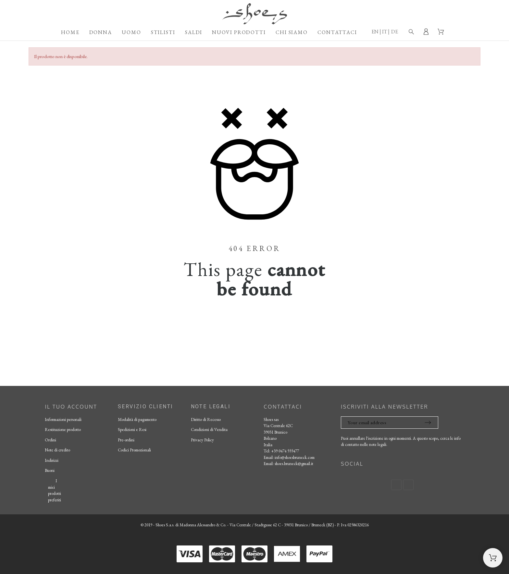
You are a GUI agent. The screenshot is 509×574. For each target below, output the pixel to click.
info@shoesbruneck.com (295, 457)
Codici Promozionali (134, 450)
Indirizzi (51, 460)
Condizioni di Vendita (209, 429)
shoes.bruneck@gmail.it (294, 463)
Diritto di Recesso (206, 419)
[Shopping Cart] (493, 558)
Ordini (50, 440)
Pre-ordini (126, 440)
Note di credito (57, 450)
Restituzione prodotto (63, 429)
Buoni (50, 470)
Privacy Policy (202, 440)
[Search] (411, 32)
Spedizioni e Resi (132, 429)
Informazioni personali (63, 419)
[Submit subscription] (428, 422)
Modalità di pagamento (137, 419)
